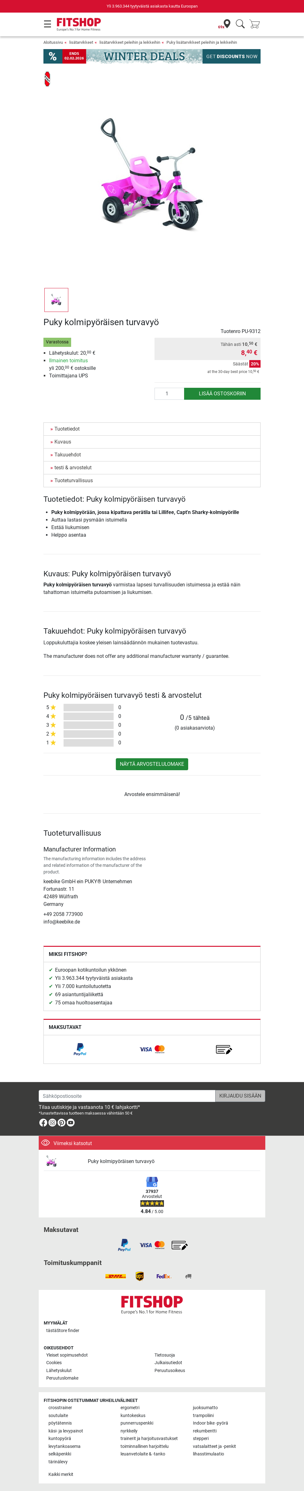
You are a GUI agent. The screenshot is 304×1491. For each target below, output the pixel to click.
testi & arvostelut (73, 468)
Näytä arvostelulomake (152, 764)
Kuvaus (62, 442)
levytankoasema (64, 1446)
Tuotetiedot (67, 429)
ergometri (130, 1407)
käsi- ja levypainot (65, 1431)
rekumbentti (205, 1431)
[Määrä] (169, 394)
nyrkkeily (129, 1431)
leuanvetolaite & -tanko (143, 1454)
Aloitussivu (53, 42)
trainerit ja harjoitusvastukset (149, 1438)
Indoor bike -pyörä (210, 1423)
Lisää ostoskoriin (222, 394)
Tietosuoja (165, 1355)
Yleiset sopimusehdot (67, 1355)
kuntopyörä (59, 1438)
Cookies (54, 1362)
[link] (80, 1049)
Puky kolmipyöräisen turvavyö (121, 1161)
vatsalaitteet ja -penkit (214, 1446)
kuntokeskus (133, 1415)
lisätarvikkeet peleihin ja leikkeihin (129, 42)
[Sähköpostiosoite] (127, 1096)
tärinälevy (58, 1462)
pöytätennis (60, 1423)
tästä (62, 1330)
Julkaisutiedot (168, 1362)
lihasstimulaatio (208, 1454)
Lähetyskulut (59, 1370)
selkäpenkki (59, 1454)
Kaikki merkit (60, 1474)
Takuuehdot (67, 455)
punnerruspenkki (137, 1423)
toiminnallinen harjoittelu (145, 1446)
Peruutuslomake (62, 1378)
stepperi (201, 1438)
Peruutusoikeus (170, 1370)
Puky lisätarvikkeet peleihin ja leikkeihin (201, 42)
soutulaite (58, 1415)
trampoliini (203, 1415)
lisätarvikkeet (81, 42)
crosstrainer (60, 1407)
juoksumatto (205, 1407)
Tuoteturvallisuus (73, 480)
